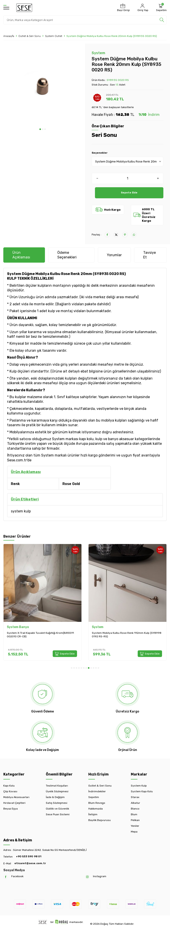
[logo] (24, 7)
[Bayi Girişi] (123, 8)
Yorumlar (114, 255)
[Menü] (6, 7)
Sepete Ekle (129, 193)
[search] (162, 20)
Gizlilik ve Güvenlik (57, 808)
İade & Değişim (55, 797)
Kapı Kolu (9, 785)
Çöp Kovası (10, 791)
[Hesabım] (142, 8)
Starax (135, 797)
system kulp (21, 511)
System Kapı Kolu (142, 791)
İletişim (92, 814)
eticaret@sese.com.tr (30, 863)
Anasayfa (8, 36)
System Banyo (18, 627)
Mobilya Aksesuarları (16, 797)
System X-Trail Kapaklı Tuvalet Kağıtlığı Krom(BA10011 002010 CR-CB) (40, 634)
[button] (40, 129)
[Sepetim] (161, 8)
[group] (42, 86)
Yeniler (135, 825)
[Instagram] (87, 877)
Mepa (134, 831)
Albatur (135, 802)
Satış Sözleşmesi (56, 802)
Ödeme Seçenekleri (67, 254)
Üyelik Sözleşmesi (57, 791)
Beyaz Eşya (10, 808)
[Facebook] (5, 877)
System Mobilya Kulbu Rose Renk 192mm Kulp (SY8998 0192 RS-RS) (126, 634)
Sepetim (93, 797)
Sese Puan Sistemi (58, 814)
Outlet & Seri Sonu (29, 36)
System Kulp (139, 785)
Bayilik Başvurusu (99, 820)
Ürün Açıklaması (21, 254)
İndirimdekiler (97, 791)
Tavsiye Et (149, 254)
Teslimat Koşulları (57, 785)
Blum (134, 814)
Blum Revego (96, 802)
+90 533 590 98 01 (28, 856)
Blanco (135, 808)
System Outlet (53, 36)
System (98, 53)
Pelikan (135, 820)
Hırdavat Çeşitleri (14, 802)
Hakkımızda (95, 808)
